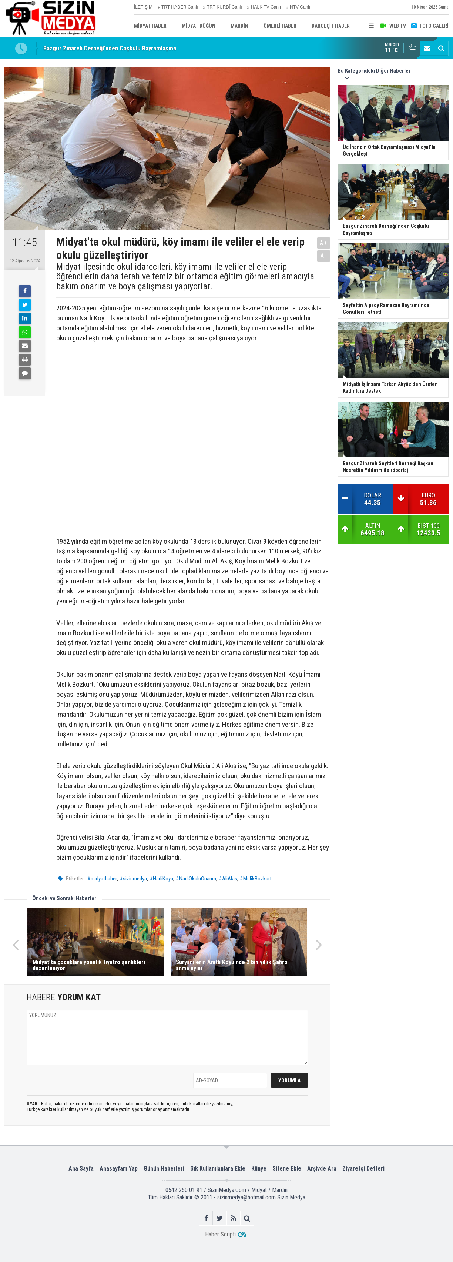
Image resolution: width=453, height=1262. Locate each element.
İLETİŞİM (143, 7)
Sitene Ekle (286, 1168)
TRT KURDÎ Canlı (224, 7)
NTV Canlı (300, 7)
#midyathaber (102, 878)
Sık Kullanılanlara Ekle (217, 1168)
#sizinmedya (133, 878)
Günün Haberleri (164, 1168)
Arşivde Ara (321, 1168)
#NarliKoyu (161, 878)
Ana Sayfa (81, 1168)
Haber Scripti (220, 1234)
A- (324, 255)
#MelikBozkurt (256, 878)
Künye (258, 1168)
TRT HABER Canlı (179, 7)
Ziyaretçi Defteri (363, 1168)
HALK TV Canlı (266, 7)
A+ (324, 242)
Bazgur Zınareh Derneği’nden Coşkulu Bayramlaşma (109, 48)
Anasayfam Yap (119, 1168)
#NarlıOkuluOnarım (196, 878)
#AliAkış (228, 878)
